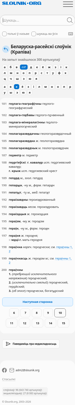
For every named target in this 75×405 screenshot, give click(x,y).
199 (4, 258)
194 (4, 214)
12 (24, 323)
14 (50, 323)
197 (4, 235)
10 (60, 313)
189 (4, 178)
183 (4, 122)
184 (4, 134)
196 (4, 228)
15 (63, 323)
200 (4, 270)
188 (4, 162)
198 (4, 247)
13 (37, 323)
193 (4, 207)
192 (4, 200)
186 (4, 148)
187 (4, 155)
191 (4, 192)
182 (4, 115)
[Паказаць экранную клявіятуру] (70, 33)
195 (4, 221)
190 (4, 185)
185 (4, 141)
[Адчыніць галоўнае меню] (68, 4)
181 (4, 104)
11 (11, 323)
